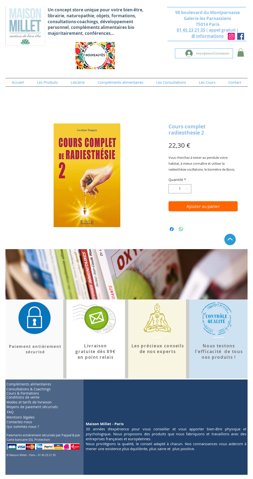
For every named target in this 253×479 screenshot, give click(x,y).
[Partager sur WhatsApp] (181, 229)
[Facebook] (240, 36)
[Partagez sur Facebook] (172, 229)
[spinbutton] (179, 188)
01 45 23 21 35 (191, 30)
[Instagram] (231, 36)
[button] (240, 52)
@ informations (207, 36)
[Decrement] (172, 188)
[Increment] (187, 188)
